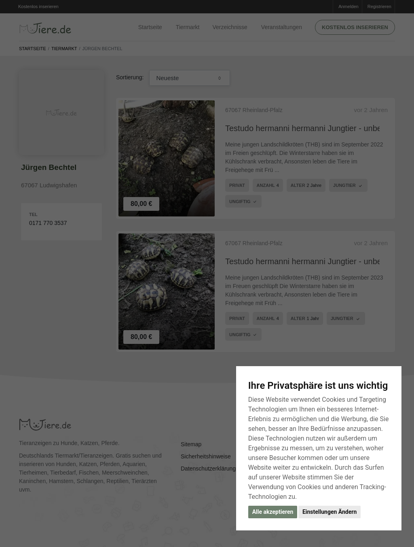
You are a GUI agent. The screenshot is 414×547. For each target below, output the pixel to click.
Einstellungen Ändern (329, 512)
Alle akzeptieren (273, 512)
